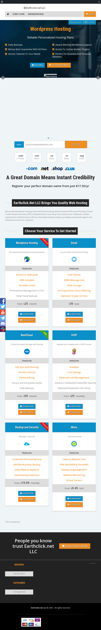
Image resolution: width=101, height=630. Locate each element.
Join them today (75, 546)
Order (90, 14)
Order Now (45, 412)
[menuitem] (2, 2)
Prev (3, 77)
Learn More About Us (62, 57)
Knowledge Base (36, 14)
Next (98, 77)
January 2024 (19, 573)
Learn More (45, 406)
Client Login (18, 14)
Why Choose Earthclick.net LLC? (27, 57)
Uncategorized (19, 592)
